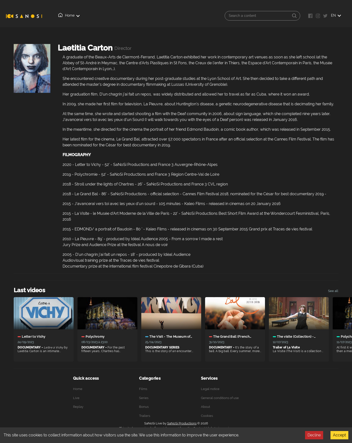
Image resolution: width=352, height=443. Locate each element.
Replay (99, 15)
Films (143, 389)
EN (336, 15)
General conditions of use (220, 398)
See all (333, 291)
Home (61, 15)
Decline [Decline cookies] (314, 435)
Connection (142, 16)
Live (79, 16)
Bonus (144, 407)
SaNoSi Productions (182, 423)
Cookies (207, 416)
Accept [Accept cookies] (339, 435)
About (118, 16)
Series (143, 398)
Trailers (144, 416)
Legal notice (210, 389)
